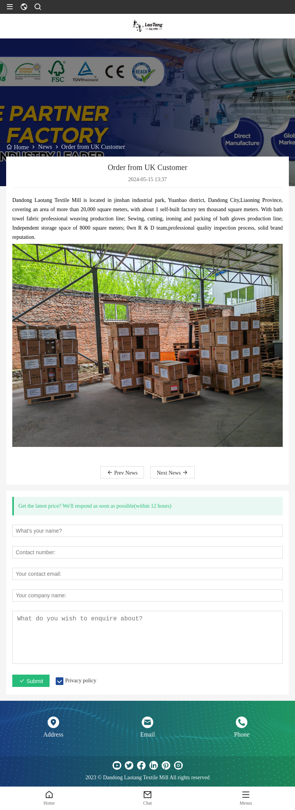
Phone (241, 734)
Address (53, 734)
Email (147, 734)
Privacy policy (80, 680)
